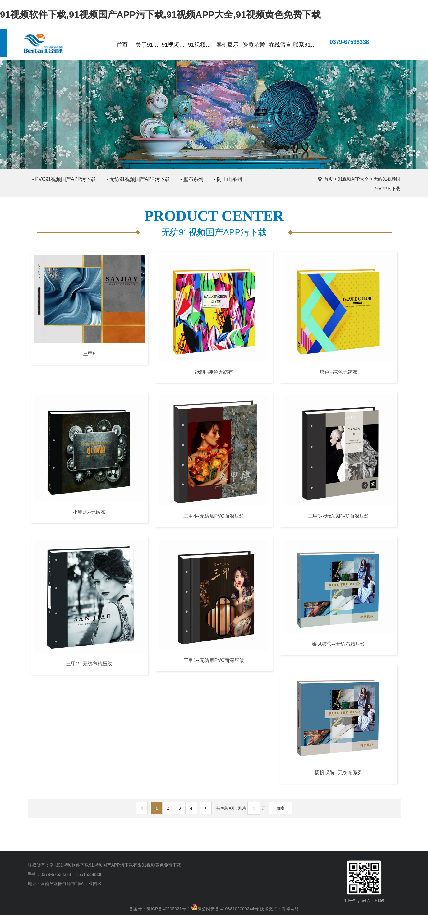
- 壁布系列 (191, 179)
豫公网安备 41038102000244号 (225, 908)
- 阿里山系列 (228, 179)
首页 (328, 179)
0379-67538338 (344, 42)
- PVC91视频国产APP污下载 (64, 179)
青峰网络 (290, 908)
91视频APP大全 (353, 179)
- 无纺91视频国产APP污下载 (138, 179)
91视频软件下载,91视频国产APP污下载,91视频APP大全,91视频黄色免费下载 (160, 14)
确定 (280, 808)
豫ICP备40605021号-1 (168, 908)
